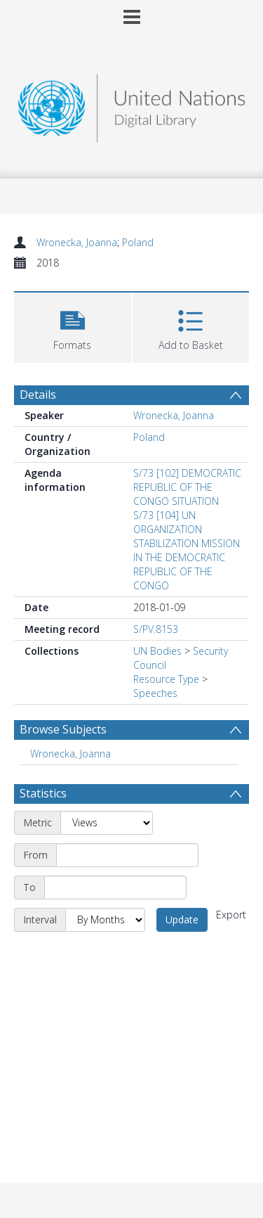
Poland (138, 242)
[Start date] (127, 855)
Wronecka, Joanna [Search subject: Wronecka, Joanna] (70, 753)
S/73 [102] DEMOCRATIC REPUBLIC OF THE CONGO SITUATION (187, 487)
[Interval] (105, 920)
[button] (72, 326)
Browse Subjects (63, 729)
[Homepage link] (132, 104)
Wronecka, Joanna (76, 242)
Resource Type (166, 679)
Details (38, 394)
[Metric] (106, 823)
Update (182, 919)
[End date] (115, 887)
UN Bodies (157, 651)
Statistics (43, 793)
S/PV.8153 (155, 629)
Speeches (155, 693)
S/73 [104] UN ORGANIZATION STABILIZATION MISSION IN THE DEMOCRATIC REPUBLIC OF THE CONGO (186, 550)
